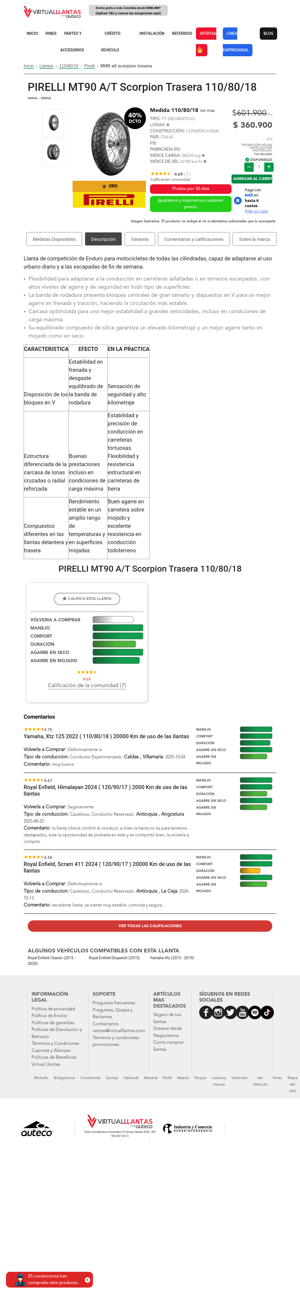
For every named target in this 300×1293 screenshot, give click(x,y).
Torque (200, 1078)
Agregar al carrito (252, 179)
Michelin (41, 1078)
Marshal (150, 1078)
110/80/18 (69, 66)
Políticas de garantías (53, 1023)
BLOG (268, 33)
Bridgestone (64, 1078)
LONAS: (157, 125)
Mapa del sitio (292, 1084)
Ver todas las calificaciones (150, 926)
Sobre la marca (254, 239)
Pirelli (89, 66)
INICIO (32, 33)
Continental (90, 1078)
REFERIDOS (182, 33)
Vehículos (240, 1078)
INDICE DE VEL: (165, 162)
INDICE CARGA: (165, 156)
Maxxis (183, 1078)
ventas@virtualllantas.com (119, 1031)
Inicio (29, 66)
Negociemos (166, 1035)
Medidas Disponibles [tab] (54, 239)
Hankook (131, 1078)
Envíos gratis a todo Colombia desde (128, 11)
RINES (51, 33)
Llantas (46, 66)
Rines (277, 1078)
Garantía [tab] (140, 239)
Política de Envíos (49, 1016)
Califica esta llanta (86, 599)
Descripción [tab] (103, 239)
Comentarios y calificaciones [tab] (193, 239)
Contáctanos (105, 1024)
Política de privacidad (53, 1009)
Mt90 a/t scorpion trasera (126, 66)
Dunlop (112, 1078)
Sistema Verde (167, 1028)
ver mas (207, 111)
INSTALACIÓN (151, 33)
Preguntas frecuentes (114, 1003)
